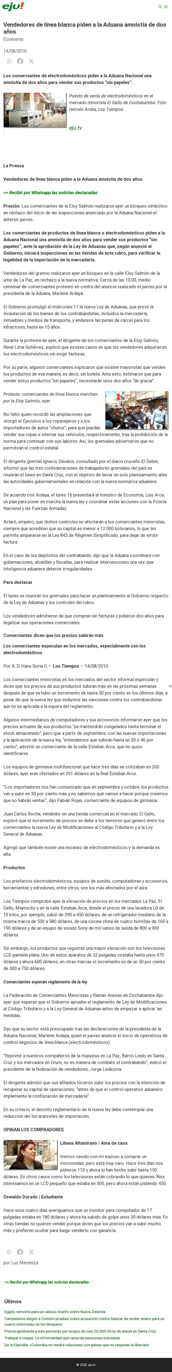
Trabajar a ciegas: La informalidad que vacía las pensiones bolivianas (62, 1338)
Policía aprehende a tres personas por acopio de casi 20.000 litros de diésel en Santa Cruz (80, 1331)
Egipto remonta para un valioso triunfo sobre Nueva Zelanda (54, 1312)
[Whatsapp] (9, 61)
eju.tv (75, 128)
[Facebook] (20, 61)
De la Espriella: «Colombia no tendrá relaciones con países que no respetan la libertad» (76, 1345)
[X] (31, 61)
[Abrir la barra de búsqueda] (160, 6)
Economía (13, 39)
